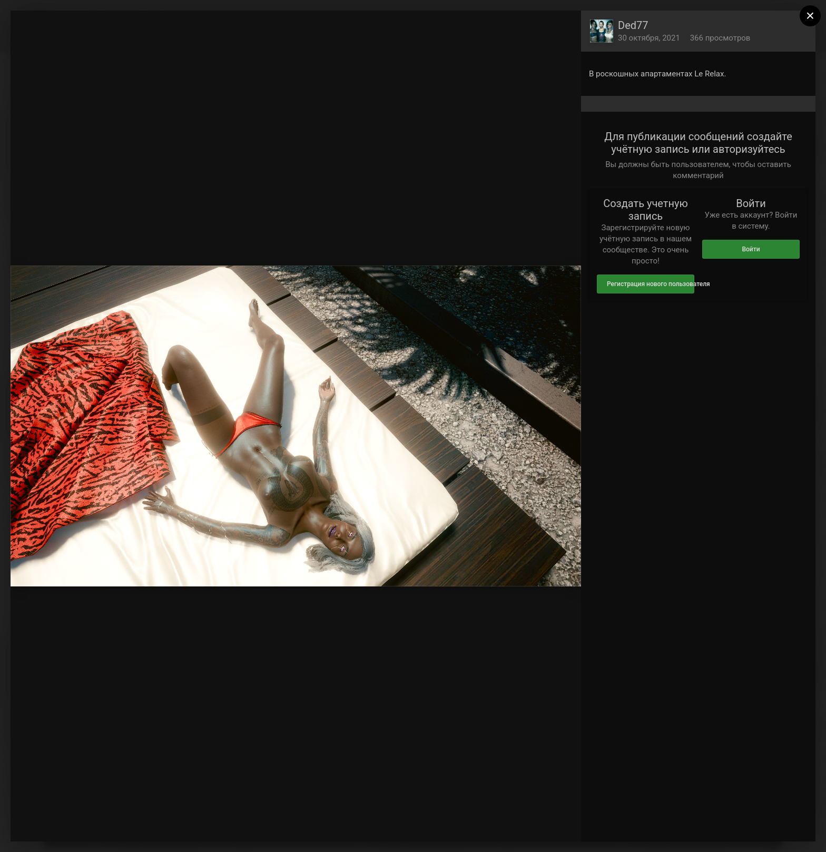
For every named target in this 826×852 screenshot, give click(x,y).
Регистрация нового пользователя (650, 284)
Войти (751, 249)
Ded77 (633, 25)
